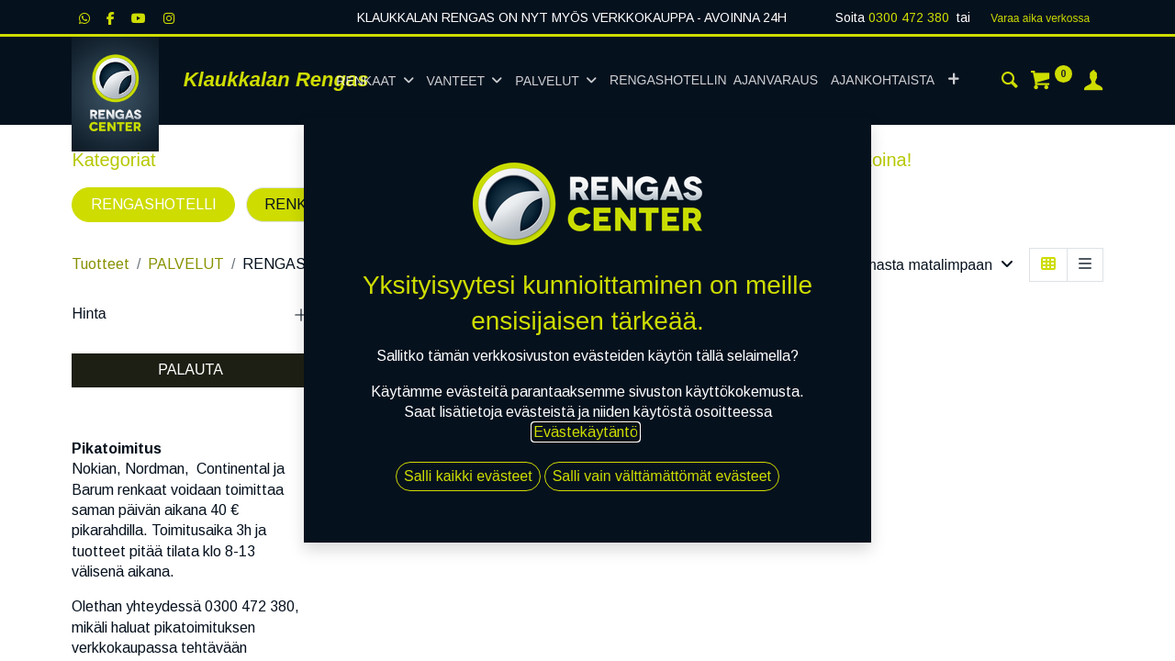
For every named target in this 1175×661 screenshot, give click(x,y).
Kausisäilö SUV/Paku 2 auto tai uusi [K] (402, 469)
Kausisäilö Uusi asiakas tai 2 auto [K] (557, 469)
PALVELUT (186, 264)
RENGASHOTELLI (154, 204)
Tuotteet (100, 264)
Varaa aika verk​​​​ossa (1040, 18)
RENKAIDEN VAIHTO (338, 204)
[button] (953, 80)
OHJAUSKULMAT (520, 204)
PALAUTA (190, 369)
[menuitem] (713, 80)
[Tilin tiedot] (1093, 82)
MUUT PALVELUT (691, 204)
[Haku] (1010, 82)
